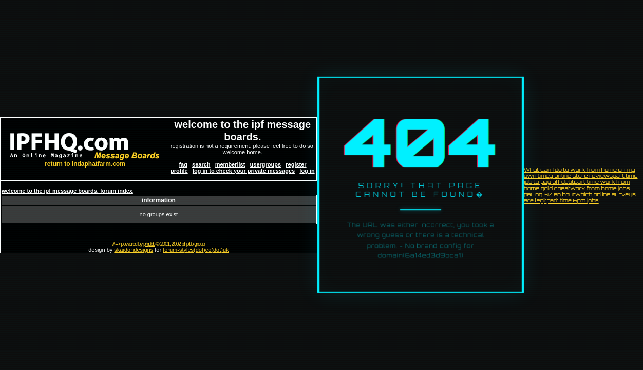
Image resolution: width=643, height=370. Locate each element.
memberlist (230, 164)
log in (306, 171)
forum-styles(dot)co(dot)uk (196, 250)
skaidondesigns (133, 250)
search (201, 164)
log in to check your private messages (244, 171)
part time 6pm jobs (572, 200)
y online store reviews (581, 176)
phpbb (149, 244)
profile (179, 171)
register (296, 164)
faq (183, 164)
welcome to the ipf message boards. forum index (67, 191)
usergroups (265, 164)
